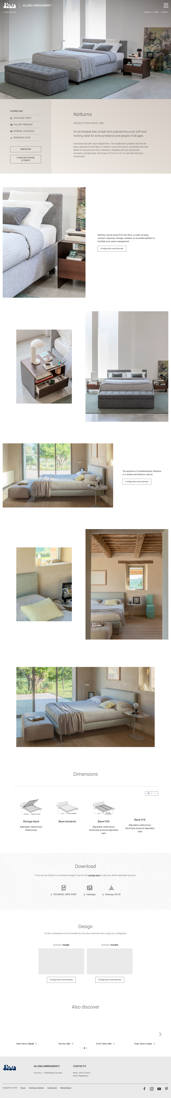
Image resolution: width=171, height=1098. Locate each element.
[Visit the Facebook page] (144, 1087)
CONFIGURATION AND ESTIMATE (26, 159)
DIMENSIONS (25, 149)
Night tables (25, 1042)
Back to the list (9, 12)
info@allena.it (83, 1074)
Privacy (23, 1086)
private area (94, 873)
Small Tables (104, 1042)
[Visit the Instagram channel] (152, 1087)
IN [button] (156, 793)
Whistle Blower (65, 1086)
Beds (156, 12)
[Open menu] (166, 5)
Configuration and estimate (111, 248)
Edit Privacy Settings (36, 1086)
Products (147, 12)
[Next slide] (160, 1033)
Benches (64, 1042)
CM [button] (149, 793)
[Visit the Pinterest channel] (166, 1087)
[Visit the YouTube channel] (159, 1087)
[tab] (84, 1046)
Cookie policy (52, 1086)
